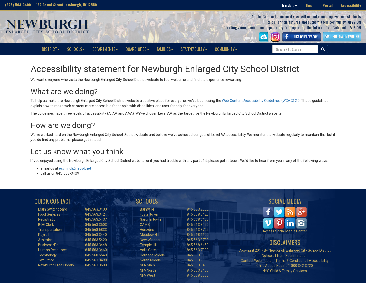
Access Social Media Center (285, 231)
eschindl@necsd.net (75, 168)
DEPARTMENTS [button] (105, 49)
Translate (289, 5)
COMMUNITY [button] (226, 49)
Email (310, 5)
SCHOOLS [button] (76, 49)
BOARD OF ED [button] (137, 49)
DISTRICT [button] (50, 49)
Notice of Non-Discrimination (285, 256)
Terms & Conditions (291, 261)
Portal (328, 5)
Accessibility (351, 5)
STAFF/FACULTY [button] (194, 49)
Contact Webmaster (257, 261)
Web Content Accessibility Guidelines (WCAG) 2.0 (261, 101)
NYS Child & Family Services (285, 271)
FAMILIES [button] (165, 49)
